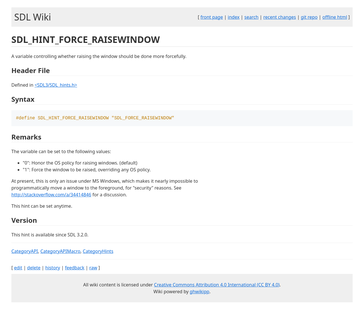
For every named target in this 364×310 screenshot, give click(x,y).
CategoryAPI (24, 252)
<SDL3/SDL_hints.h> (55, 85)
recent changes (279, 17)
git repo (309, 17)
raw (93, 268)
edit (18, 268)
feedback (74, 268)
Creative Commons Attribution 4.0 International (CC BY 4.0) (217, 285)
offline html (334, 17)
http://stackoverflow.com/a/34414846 (51, 195)
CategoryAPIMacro (60, 252)
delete (33, 268)
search (251, 17)
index (233, 17)
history (52, 268)
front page (211, 17)
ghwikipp (199, 292)
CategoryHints (98, 252)
